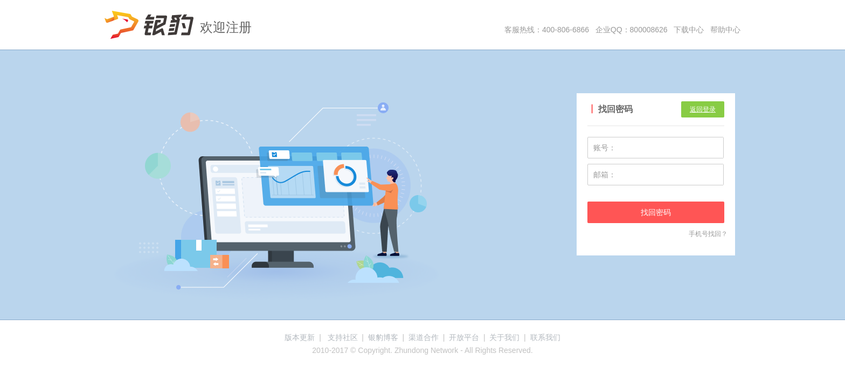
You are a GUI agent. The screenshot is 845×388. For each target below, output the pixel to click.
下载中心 (689, 29)
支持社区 (343, 337)
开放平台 (464, 337)
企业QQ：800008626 (631, 29)
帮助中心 (725, 29)
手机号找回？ (708, 234)
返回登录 (703, 109)
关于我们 (504, 337)
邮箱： (604, 174)
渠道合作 (423, 337)
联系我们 (545, 337)
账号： (604, 147)
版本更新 (300, 337)
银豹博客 (383, 337)
